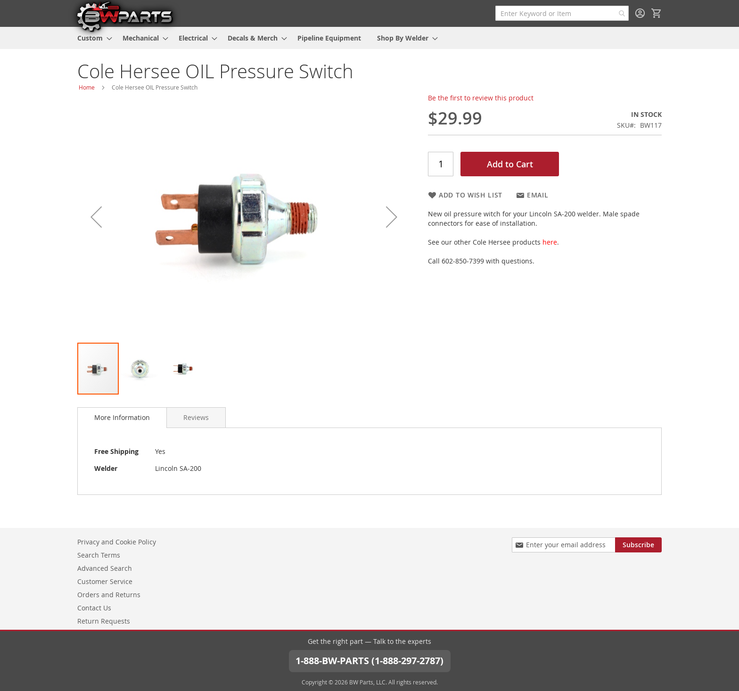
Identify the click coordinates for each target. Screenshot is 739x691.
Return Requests (103, 621)
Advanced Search (104, 568)
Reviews (196, 417)
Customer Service (104, 581)
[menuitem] (92, 38)
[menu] (369, 38)
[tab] (122, 417)
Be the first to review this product (481, 97)
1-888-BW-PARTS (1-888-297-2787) (369, 660)
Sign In (640, 13)
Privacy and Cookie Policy (116, 541)
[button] (96, 217)
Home (87, 87)
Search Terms (98, 555)
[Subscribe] (638, 544)
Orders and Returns (108, 594)
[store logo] (124, 16)
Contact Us (94, 607)
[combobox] (562, 13)
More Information (122, 417)
